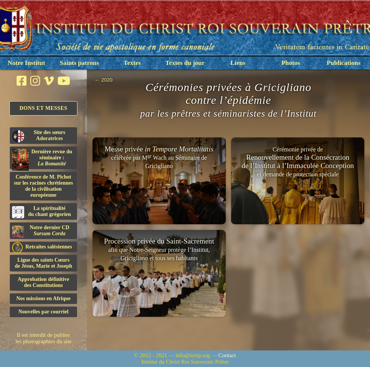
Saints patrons (79, 62)
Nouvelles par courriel (43, 312)
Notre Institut (26, 62)
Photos (290, 62)
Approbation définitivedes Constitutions (43, 282)
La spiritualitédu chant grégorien (41, 211)
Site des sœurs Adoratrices (38, 136)
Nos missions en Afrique (43, 298)
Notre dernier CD (40, 231)
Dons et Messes (44, 108)
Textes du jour (185, 62)
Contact (227, 355)
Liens (237, 62)
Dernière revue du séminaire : (42, 159)
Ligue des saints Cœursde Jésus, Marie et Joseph (43, 263)
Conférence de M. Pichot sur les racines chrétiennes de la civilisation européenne (43, 186)
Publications (344, 62)
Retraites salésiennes (42, 247)
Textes (132, 62)
